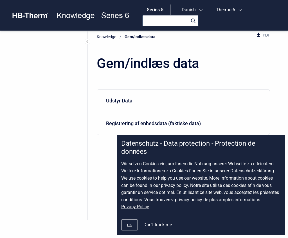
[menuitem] (183, 101)
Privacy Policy (135, 206)
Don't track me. (158, 224)
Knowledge (106, 37)
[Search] (170, 20)
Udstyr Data (182, 101)
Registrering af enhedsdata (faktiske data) (182, 123)
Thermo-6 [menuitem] (225, 9)
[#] (129, 224)
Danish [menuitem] (189, 9)
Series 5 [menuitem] (155, 9)
